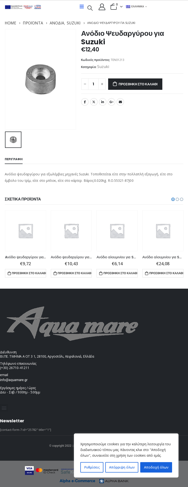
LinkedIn (102, 102)
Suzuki (103, 66)
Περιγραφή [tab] (14, 158)
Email (120, 102)
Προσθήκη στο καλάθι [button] (29, 273)
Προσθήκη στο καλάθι (138, 84)
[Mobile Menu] (82, 7)
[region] (126, 455)
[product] (25, 230)
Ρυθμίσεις (92, 467)
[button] (173, 199)
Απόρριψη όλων (122, 467)
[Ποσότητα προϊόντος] (93, 84)
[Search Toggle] (90, 7)
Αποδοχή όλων (156, 467)
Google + (111, 102)
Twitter (94, 102)
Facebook (85, 102)
